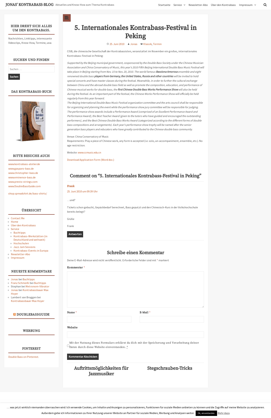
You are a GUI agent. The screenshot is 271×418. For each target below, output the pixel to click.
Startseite (164, 4)
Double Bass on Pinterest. (23, 356)
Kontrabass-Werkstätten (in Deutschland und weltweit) (30, 238)
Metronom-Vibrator (37, 286)
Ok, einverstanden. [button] (206, 413)
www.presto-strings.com (23, 181)
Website (72, 327)
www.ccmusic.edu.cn (89, 152)
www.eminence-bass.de (22, 177)
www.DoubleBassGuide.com (24, 186)
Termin (157, 44)
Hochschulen (21, 243)
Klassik (147, 44)
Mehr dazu (224, 413)
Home (14, 221)
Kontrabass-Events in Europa (30, 250)
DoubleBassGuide (33, 315)
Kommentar (76, 267)
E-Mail (145, 312)
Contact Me (18, 218)
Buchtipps (19, 232)
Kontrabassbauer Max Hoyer (27, 301)
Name (72, 312)
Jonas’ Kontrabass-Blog (29, 5)
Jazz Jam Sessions (24, 247)
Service (178, 4)
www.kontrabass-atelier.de (24, 164)
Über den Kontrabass (223, 4)
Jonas (14, 279)
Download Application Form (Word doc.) (90, 159)
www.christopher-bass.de (23, 173)
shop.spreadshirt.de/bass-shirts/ (27, 193)
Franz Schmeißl (20, 283)
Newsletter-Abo (198, 4)
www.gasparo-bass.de (21, 168)
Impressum (246, 4)
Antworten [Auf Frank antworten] (75, 234)
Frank (70, 186)
